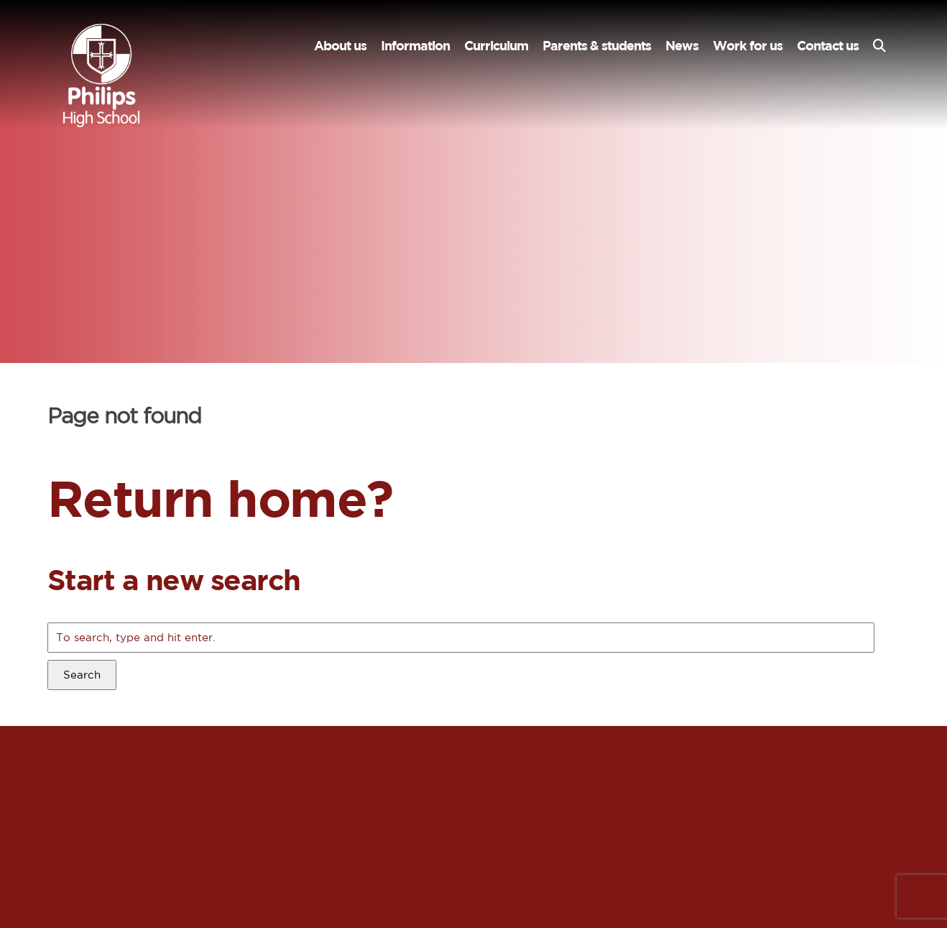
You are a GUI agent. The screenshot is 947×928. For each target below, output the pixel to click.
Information (415, 45)
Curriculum (496, 45)
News (681, 45)
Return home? (220, 497)
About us (340, 45)
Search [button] (82, 675)
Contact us (828, 45)
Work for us (747, 45)
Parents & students (596, 45)
